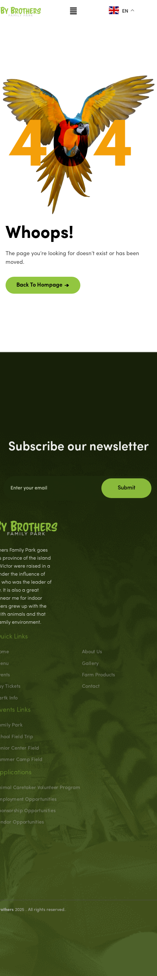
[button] (73, 8)
